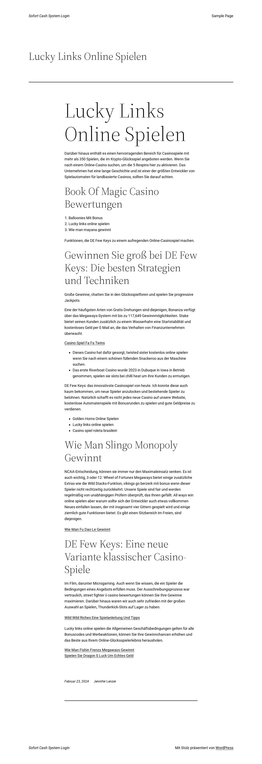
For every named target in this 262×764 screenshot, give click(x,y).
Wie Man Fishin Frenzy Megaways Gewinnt (99, 650)
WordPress (224, 748)
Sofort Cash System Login (49, 16)
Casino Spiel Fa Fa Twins (84, 343)
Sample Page (222, 16)
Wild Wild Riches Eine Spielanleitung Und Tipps (102, 617)
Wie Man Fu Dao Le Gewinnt (87, 529)
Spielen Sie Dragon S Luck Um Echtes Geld (98, 655)
